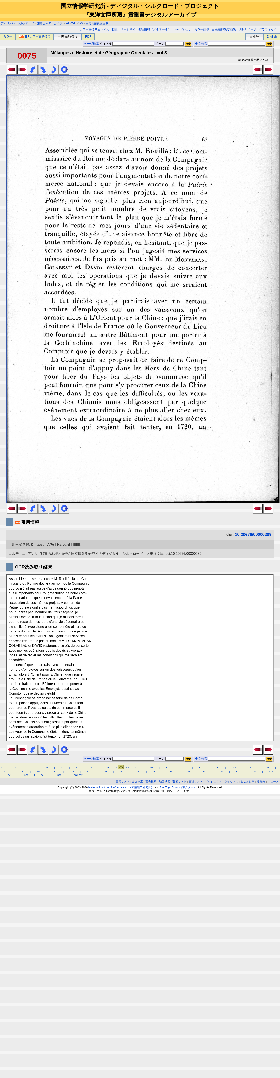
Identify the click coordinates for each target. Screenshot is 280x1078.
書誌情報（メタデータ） (154, 29)
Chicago (37, 544)
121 (201, 767)
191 (39, 771)
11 (16, 767)
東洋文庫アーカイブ (49, 23)
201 (55, 771)
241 (122, 771)
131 (217, 767)
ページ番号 (128, 29)
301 (221, 771)
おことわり (247, 781)
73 (112, 767)
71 (107, 767)
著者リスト (179, 781)
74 (115, 767)
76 (126, 767)
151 (251, 767)
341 (10, 775)
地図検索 (164, 781)
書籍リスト (123, 781)
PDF (88, 36)
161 (267, 767)
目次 (115, 29)
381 (76, 775)
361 (43, 775)
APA (50, 544)
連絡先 (261, 781)
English (272, 36)
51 (77, 767)
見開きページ (247, 29)
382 (81, 775)
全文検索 (201, 43)
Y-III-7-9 (70, 23)
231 (105, 771)
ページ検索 (91, 43)
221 (89, 771)
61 (92, 767)
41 (62, 767)
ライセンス (231, 781)
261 (155, 771)
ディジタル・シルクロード (17, 23)
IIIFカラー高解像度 (34, 36)
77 (129, 767)
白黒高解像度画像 (97, 23)
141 (234, 767)
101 (168, 767)
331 (271, 771)
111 (184, 767)
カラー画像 (201, 29)
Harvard (63, 544)
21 (31, 767)
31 (47, 767)
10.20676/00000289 (253, 534)
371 (59, 775)
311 (238, 771)
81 (136, 767)
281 (188, 771)
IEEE (76, 544)
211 (72, 771)
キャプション (183, 29)
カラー (7, 36)
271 (171, 771)
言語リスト (196, 781)
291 (205, 771)
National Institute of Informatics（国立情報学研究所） (121, 787)
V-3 (81, 23)
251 (138, 771)
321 (254, 771)
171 (6, 771)
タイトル (127, 43)
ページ (169, 43)
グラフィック (268, 29)
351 (26, 775)
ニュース (273, 781)
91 (151, 767)
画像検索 (150, 781)
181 (22, 771)
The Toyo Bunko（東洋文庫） (178, 787)
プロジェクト (213, 781)
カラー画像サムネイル (94, 29)
